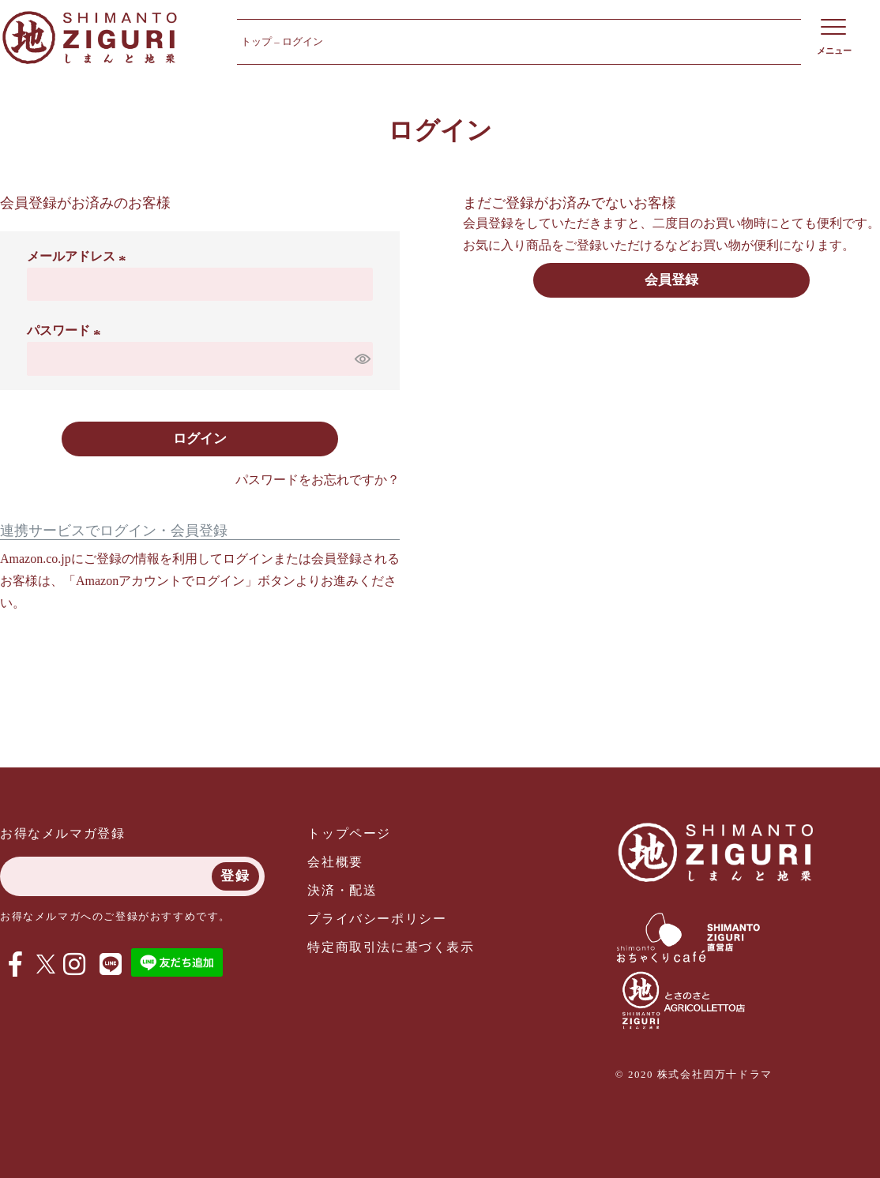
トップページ (349, 833)
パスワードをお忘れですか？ (317, 479)
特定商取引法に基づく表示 (390, 947)
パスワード (66, 330)
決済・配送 (342, 890)
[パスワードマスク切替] (362, 358)
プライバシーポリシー (376, 918)
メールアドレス (79, 256)
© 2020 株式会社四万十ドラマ (694, 1074)
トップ (256, 41)
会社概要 (335, 861)
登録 (235, 876)
